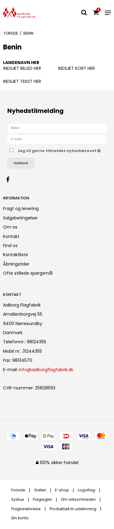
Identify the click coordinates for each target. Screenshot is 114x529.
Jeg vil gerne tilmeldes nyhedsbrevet (59, 149)
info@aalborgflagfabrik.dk (46, 370)
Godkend (21, 163)
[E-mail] (57, 139)
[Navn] (57, 128)
